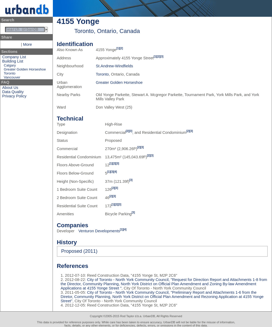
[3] (161, 56)
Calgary (10, 66)
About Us (10, 88)
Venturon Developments (99, 231)
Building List (12, 62)
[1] (118, 48)
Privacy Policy (14, 97)
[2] (121, 48)
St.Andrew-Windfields (114, 66)
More (27, 45)
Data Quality (13, 93)
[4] (115, 171)
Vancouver (12, 78)
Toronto (9, 74)
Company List (14, 58)
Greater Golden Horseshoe (25, 70)
